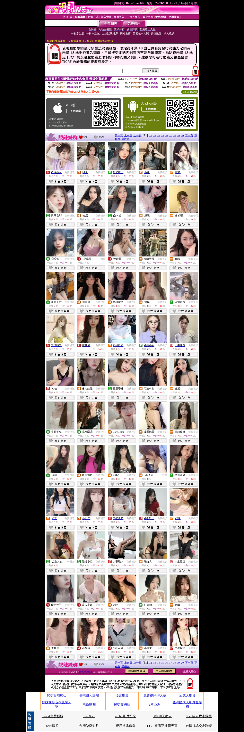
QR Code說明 (190, 91)
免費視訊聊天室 (154, 695)
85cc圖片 (52, 725)
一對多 (101, 258)
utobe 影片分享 (125, 716)
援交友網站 (122, 704)
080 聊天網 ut (162, 716)
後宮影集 (122, 695)
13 (154, 135)
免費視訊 (70, 172)
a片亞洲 (154, 704)
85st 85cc (89, 716)
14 (158, 135)
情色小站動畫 (86, 672)
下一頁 (189, 135)
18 (174, 135)
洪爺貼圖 (89, 704)
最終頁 (126, 139)
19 (178, 135)
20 (182, 135)
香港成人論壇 (89, 695)
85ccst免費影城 (52, 716)
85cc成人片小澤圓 (199, 716)
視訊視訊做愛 (126, 725)
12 (150, 135)
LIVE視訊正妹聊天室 (162, 725)
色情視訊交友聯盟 (199, 725)
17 (170, 135)
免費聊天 (193, 215)
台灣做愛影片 (89, 725)
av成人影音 (187, 695)
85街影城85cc (56, 695)
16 (166, 135)
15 (162, 135)
